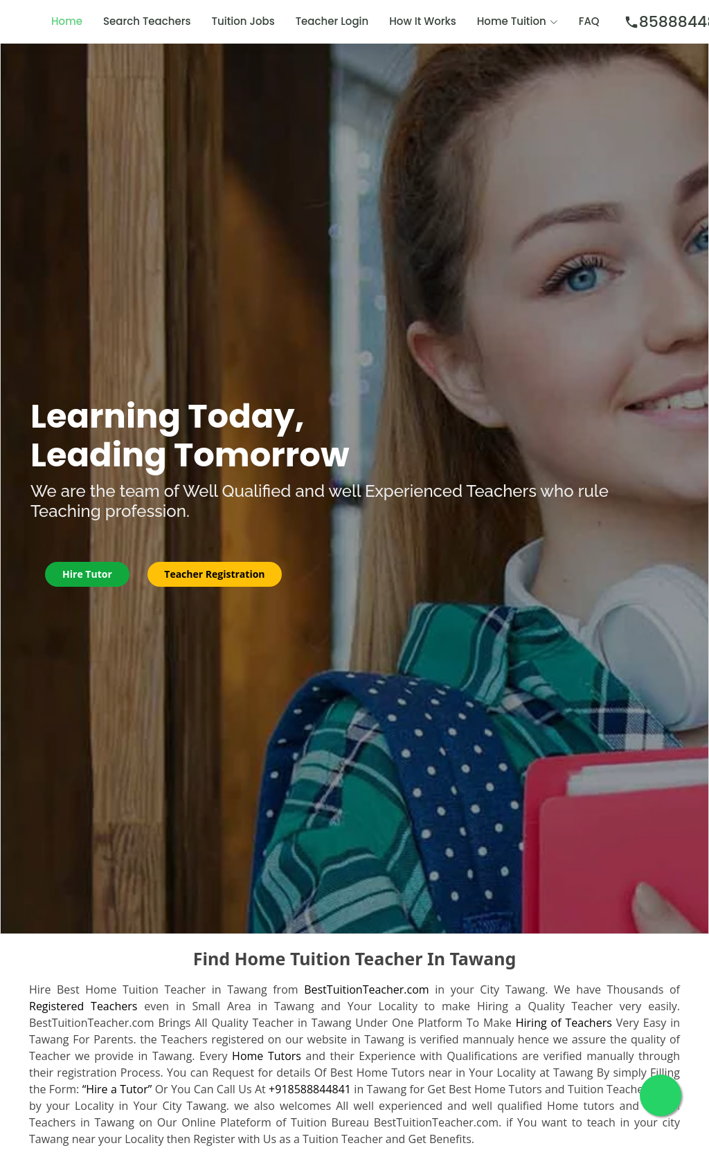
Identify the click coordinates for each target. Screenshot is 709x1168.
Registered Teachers (83, 1006)
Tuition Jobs (243, 21)
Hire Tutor (88, 574)
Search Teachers (147, 21)
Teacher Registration (215, 574)
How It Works (422, 21)
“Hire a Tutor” (117, 1089)
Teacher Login (332, 21)
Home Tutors (266, 1056)
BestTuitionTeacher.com (366, 989)
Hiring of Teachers (564, 1022)
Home (66, 21)
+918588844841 (310, 1089)
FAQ (589, 21)
